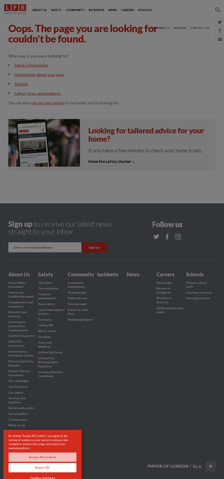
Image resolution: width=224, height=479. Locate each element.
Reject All (42, 474)
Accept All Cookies (42, 463)
